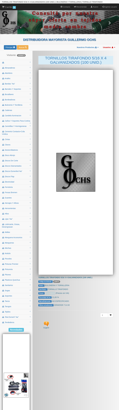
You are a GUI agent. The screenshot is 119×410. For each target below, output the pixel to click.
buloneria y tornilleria (16, 96)
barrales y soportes (16, 80)
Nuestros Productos (88, 38)
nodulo (16, 244)
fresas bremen (16, 183)
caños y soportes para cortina (16, 112)
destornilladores (16, 141)
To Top (114, 405)
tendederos (16, 313)
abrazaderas (16, 58)
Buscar (23, 38)
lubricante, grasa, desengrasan (16, 216)
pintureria (16, 260)
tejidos (16, 302)
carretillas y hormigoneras (16, 117)
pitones (16, 265)
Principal (10, 38)
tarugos (16, 297)
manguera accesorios (16, 228)
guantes (16, 188)
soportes (16, 286)
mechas (16, 239)
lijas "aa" (16, 210)
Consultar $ (50, 284)
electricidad (16, 172)
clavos (16, 135)
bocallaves (16, 85)
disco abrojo (16, 146)
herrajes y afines (16, 194)
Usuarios (109, 38)
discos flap (16, 167)
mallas (16, 223)
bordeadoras (16, 90)
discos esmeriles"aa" (16, 162)
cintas (16, 130)
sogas (16, 281)
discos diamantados (16, 157)
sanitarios (16, 276)
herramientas (16, 199)
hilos (16, 204)
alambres (16, 64)
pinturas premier (16, 255)
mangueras (16, 233)
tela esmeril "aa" (16, 308)
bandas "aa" (16, 74)
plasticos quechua (16, 271)
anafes (16, 69)
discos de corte (16, 151)
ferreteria (16, 178)
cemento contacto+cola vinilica (16, 123)
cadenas (16, 101)
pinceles (16, 249)
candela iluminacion (16, 106)
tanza (16, 292)
